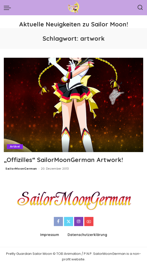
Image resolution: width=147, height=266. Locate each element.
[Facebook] (58, 221)
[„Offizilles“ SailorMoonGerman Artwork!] (73, 105)
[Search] (140, 7)
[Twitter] (68, 221)
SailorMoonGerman (21, 168)
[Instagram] (78, 221)
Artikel (15, 146)
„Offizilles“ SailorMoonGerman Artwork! (63, 160)
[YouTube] (88, 221)
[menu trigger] (8, 7)
